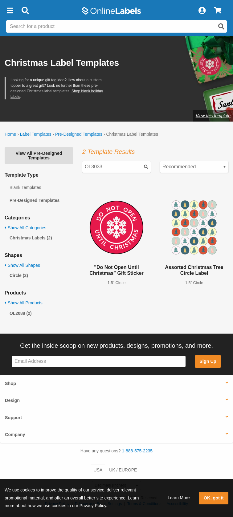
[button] (9, 11)
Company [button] (15, 434)
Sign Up (207, 361)
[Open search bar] (25, 11)
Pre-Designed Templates (78, 134)
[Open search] (221, 26)
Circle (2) (19, 275)
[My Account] (202, 11)
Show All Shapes (22, 265)
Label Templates (35, 134)
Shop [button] (10, 383)
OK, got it (214, 497)
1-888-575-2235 (137, 450)
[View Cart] (218, 10)
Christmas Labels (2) (31, 237)
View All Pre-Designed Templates (38, 155)
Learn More (179, 497)
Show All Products (24, 302)
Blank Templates (25, 187)
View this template (213, 115)
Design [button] (12, 400)
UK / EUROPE (123, 469)
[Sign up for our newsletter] (99, 361)
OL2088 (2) (21, 313)
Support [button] (13, 417)
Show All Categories (25, 227)
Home (10, 134)
